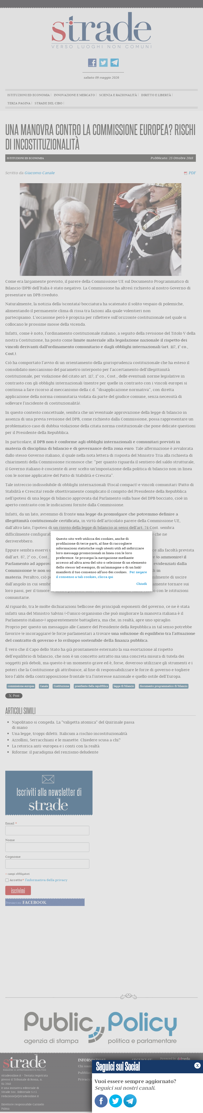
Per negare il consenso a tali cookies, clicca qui (101, 574)
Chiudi (141, 583)
